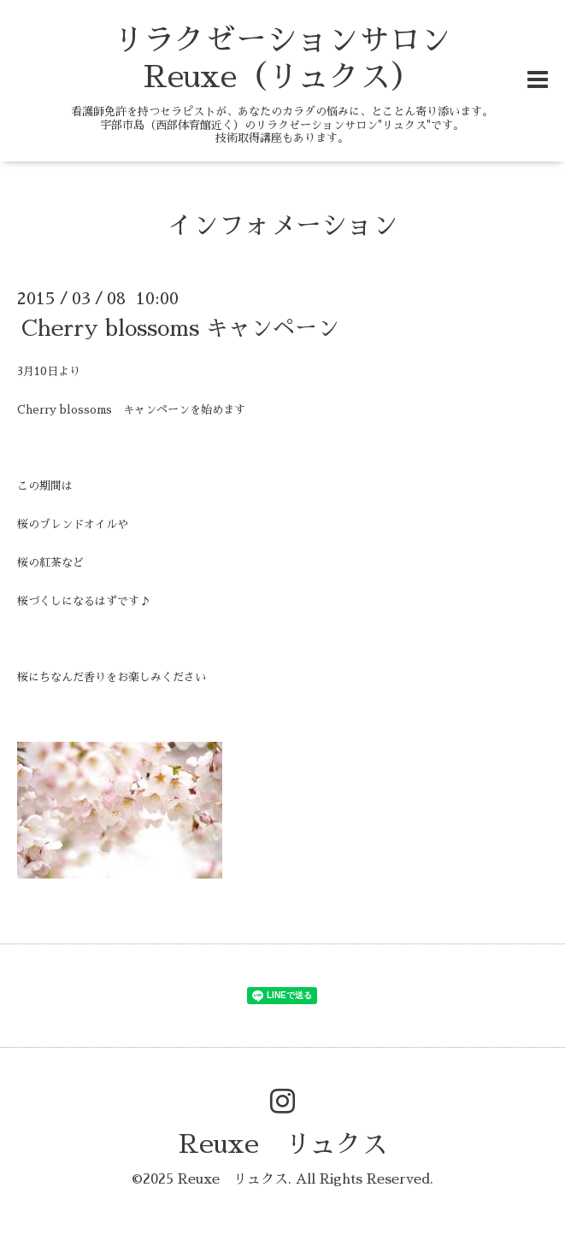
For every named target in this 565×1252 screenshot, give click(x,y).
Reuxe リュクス (283, 1144)
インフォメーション (283, 225)
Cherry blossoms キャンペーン (180, 328)
